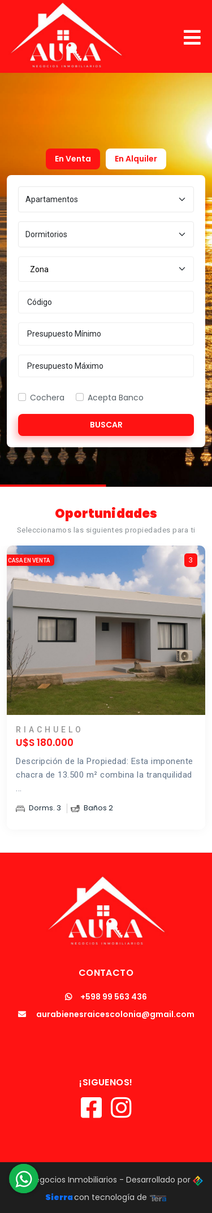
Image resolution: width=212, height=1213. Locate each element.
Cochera (47, 397)
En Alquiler (136, 158)
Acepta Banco (116, 397)
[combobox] (106, 270)
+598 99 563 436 (106, 996)
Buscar (106, 424)
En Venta (73, 158)
